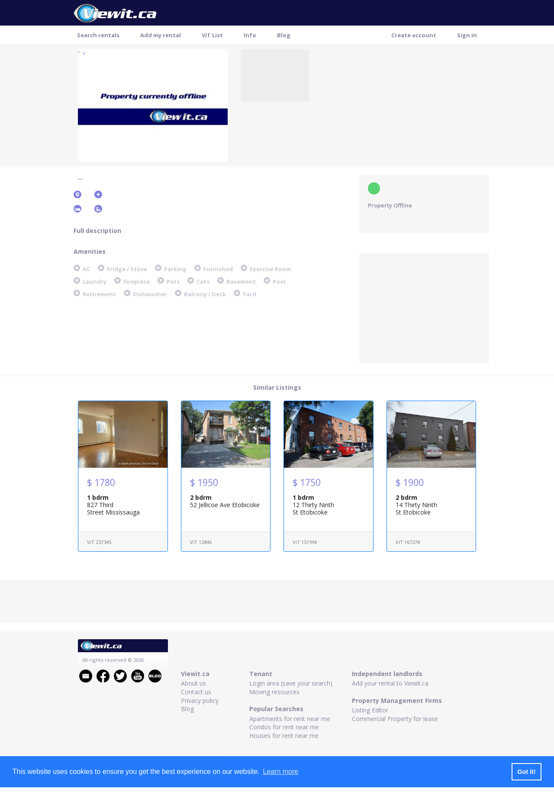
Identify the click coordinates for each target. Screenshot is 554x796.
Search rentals (98, 35)
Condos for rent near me (284, 727)
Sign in (467, 35)
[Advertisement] (424, 307)
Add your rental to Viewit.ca (390, 683)
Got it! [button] (526, 771)
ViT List (212, 35)
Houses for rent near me (284, 735)
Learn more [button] (280, 771)
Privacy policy (200, 700)
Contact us (196, 692)
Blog (283, 35)
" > (82, 53)
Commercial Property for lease (395, 719)
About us (193, 683)
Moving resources (274, 692)
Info (250, 35)
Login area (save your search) (290, 683)
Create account (413, 35)
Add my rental (160, 35)
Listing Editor (370, 710)
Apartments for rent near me (289, 719)
